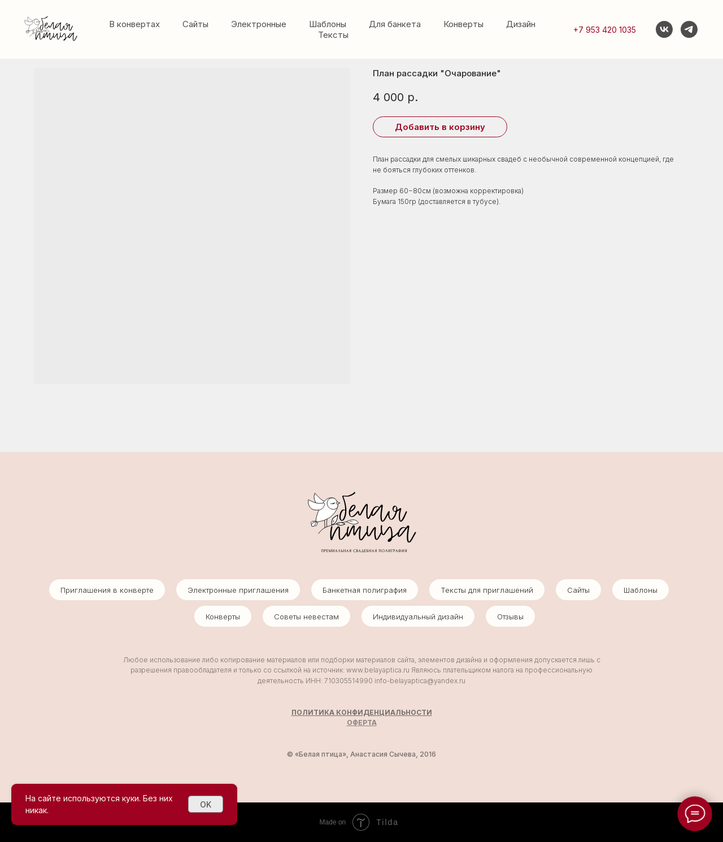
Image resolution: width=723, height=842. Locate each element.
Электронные (258, 24)
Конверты (463, 24)
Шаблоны (327, 24)
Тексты (333, 34)
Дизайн (520, 24)
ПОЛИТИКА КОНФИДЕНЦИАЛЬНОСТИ (361, 712)
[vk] (664, 29)
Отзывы (510, 616)
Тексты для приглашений (487, 589)
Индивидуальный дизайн (418, 616)
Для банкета (395, 24)
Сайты (195, 24)
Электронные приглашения (238, 589)
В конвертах (134, 24)
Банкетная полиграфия (365, 589)
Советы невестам (306, 616)
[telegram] (689, 29)
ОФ (352, 722)
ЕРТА (367, 722)
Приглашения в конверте (107, 589)
